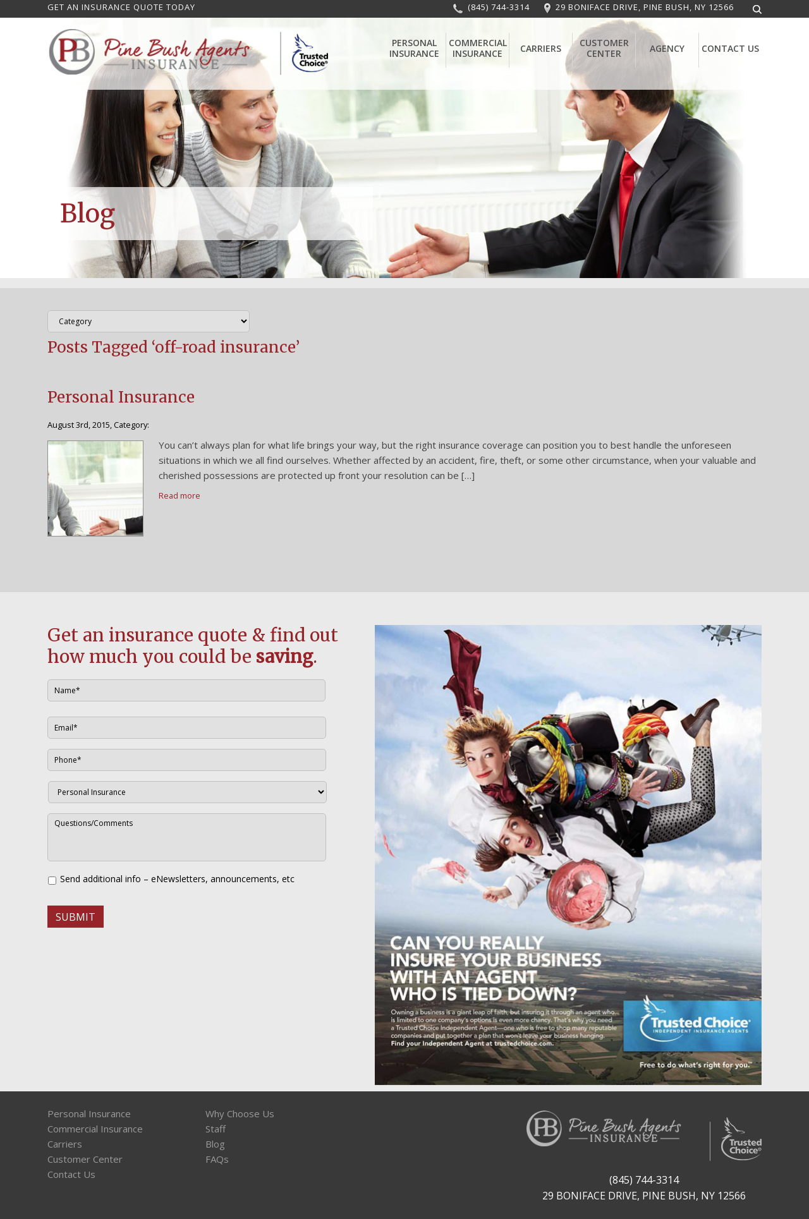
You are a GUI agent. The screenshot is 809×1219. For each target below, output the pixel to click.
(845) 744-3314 (499, 7)
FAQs (217, 1159)
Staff (215, 1128)
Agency (667, 48)
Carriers (540, 48)
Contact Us (730, 48)
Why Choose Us (239, 1113)
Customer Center (604, 48)
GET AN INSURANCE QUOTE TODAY (121, 7)
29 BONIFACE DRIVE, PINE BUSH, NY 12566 (645, 7)
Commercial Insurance (478, 48)
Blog (215, 1143)
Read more (179, 495)
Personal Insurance (414, 48)
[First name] (186, 690)
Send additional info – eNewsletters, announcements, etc (177, 879)
